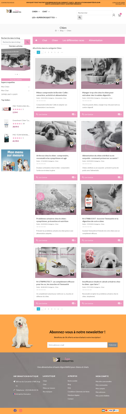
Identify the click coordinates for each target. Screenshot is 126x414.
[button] (15, 74)
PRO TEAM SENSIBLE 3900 (23, 135)
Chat (44, 40)
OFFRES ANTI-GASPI (9, 94)
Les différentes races (73, 40)
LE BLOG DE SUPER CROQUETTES (118, 3)
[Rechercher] (95, 12)
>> (62, 52)
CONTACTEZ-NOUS (7, 2)
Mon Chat (5, 90)
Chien (55, 40)
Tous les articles (16, 80)
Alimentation (95, 40)
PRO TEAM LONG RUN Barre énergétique (28, 106)
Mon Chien (5, 87)
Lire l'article (41, 114)
